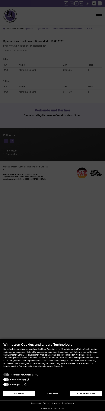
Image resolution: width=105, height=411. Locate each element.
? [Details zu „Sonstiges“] (25, 385)
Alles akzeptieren (86, 393)
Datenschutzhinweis (51, 403)
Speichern (52, 393)
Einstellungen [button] (68, 403)
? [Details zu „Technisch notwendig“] (36, 375)
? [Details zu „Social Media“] (28, 380)
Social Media (16, 379)
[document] (52, 357)
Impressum (36, 403)
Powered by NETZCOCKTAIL (52, 408)
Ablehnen (19, 393)
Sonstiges (15, 384)
